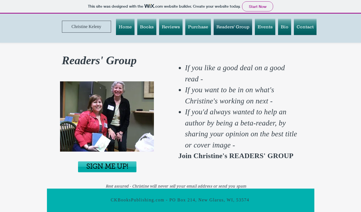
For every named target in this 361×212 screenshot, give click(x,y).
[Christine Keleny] (86, 27)
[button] (147, 27)
